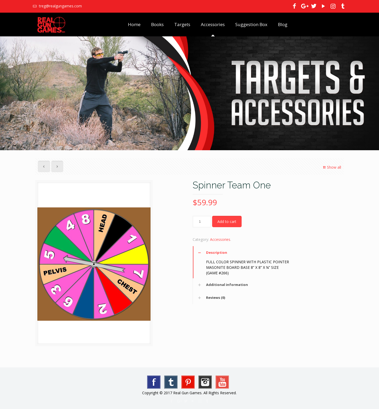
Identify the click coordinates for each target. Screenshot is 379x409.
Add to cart (226, 221)
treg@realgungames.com (60, 5)
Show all (331, 167)
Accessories (220, 239)
